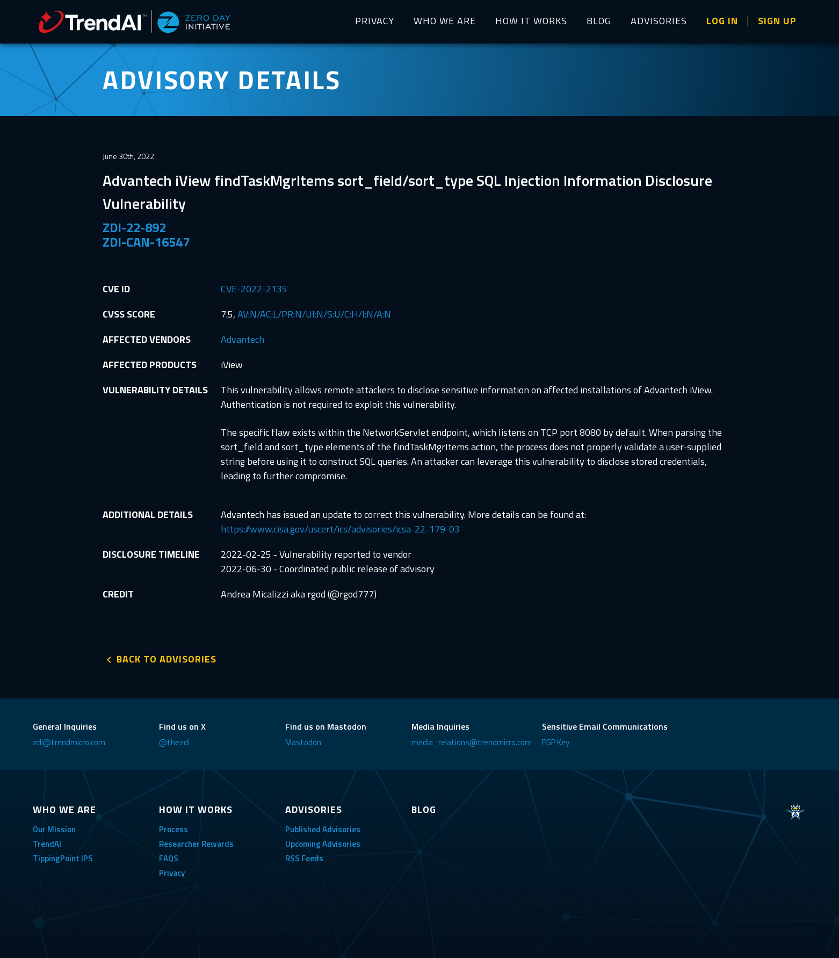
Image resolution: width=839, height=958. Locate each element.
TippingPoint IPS (63, 858)
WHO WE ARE (445, 20)
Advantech (242, 339)
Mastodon (303, 742)
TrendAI (47, 844)
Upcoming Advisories (322, 844)
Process (173, 829)
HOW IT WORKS (531, 20)
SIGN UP (777, 20)
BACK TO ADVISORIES (166, 659)
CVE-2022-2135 (254, 289)
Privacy (172, 873)
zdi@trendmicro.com (69, 742)
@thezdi (174, 742)
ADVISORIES (659, 20)
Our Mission (54, 829)
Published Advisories (322, 829)
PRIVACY (374, 20)
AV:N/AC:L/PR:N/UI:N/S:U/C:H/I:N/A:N (314, 314)
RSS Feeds (304, 858)
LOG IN (722, 20)
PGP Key (555, 742)
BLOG (599, 20)
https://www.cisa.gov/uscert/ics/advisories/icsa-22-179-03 (340, 529)
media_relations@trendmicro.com (471, 742)
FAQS (168, 858)
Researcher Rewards (196, 844)
